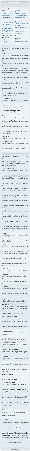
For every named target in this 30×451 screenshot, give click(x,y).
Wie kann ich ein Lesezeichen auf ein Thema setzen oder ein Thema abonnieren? (21, 32)
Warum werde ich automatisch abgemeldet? (6, 15)
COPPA (11, 68)
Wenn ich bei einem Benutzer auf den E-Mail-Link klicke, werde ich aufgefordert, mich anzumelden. (8, 25)
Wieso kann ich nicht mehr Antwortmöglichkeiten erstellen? (7, 30)
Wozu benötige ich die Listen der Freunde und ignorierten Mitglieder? (21, 21)
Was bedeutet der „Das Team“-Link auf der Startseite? (20, 15)
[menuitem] (6, 5)
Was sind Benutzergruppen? (18, 11)
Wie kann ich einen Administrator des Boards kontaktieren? (21, 41)
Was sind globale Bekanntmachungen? (5, 40)
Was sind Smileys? (3, 39)
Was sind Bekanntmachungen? (5, 41)
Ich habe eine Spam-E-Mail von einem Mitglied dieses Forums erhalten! (21, 19)
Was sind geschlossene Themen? (5, 42)
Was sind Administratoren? (18, 10)
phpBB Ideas (6, 428)
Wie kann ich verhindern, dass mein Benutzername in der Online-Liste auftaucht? (8, 19)
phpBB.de (11, 127)
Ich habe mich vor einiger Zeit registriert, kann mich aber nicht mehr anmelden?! (8, 13)
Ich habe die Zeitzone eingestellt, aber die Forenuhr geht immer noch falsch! (8, 21)
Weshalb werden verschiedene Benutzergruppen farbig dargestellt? (20, 13)
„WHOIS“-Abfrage (23, 433)
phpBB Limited (6, 127)
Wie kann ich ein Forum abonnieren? (19, 33)
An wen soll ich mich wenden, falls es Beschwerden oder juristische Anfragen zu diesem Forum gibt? (20, 40)
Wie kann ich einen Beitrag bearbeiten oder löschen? (7, 28)
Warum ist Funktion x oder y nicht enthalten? (19, 39)
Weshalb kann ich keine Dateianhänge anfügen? (6, 32)
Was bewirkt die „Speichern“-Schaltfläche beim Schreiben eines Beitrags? (8, 34)
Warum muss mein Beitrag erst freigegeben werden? (7, 35)
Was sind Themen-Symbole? (4, 43)
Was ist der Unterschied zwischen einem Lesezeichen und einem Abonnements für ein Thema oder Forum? (21, 31)
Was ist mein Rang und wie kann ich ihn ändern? (6, 24)
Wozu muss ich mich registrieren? (5, 10)
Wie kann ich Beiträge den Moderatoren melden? (6, 33)
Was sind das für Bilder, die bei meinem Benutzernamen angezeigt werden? (8, 22)
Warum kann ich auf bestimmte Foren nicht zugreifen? (7, 31)
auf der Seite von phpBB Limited (15, 423)
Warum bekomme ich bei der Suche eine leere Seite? (20, 27)
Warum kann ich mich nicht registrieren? (5, 11)
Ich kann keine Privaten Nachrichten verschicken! (20, 17)
